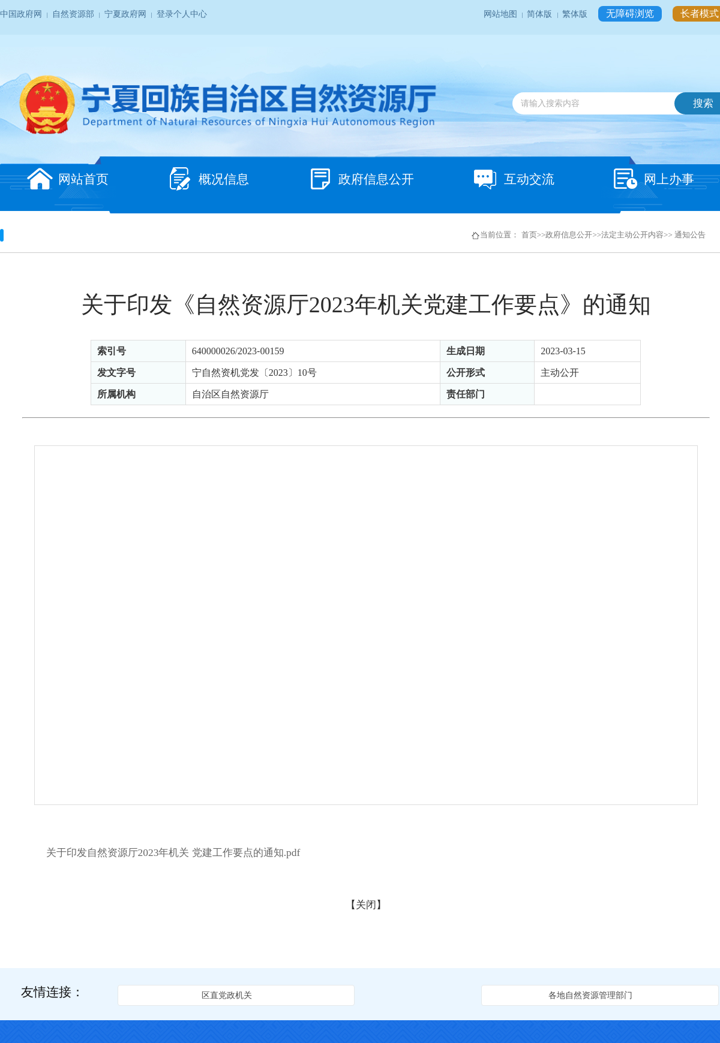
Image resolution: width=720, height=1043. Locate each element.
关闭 (366, 905)
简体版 (540, 14)
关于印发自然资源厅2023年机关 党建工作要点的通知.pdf (173, 852)
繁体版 (575, 14)
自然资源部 (74, 14)
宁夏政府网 (126, 14)
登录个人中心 (182, 14)
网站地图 (501, 14)
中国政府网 (22, 14)
